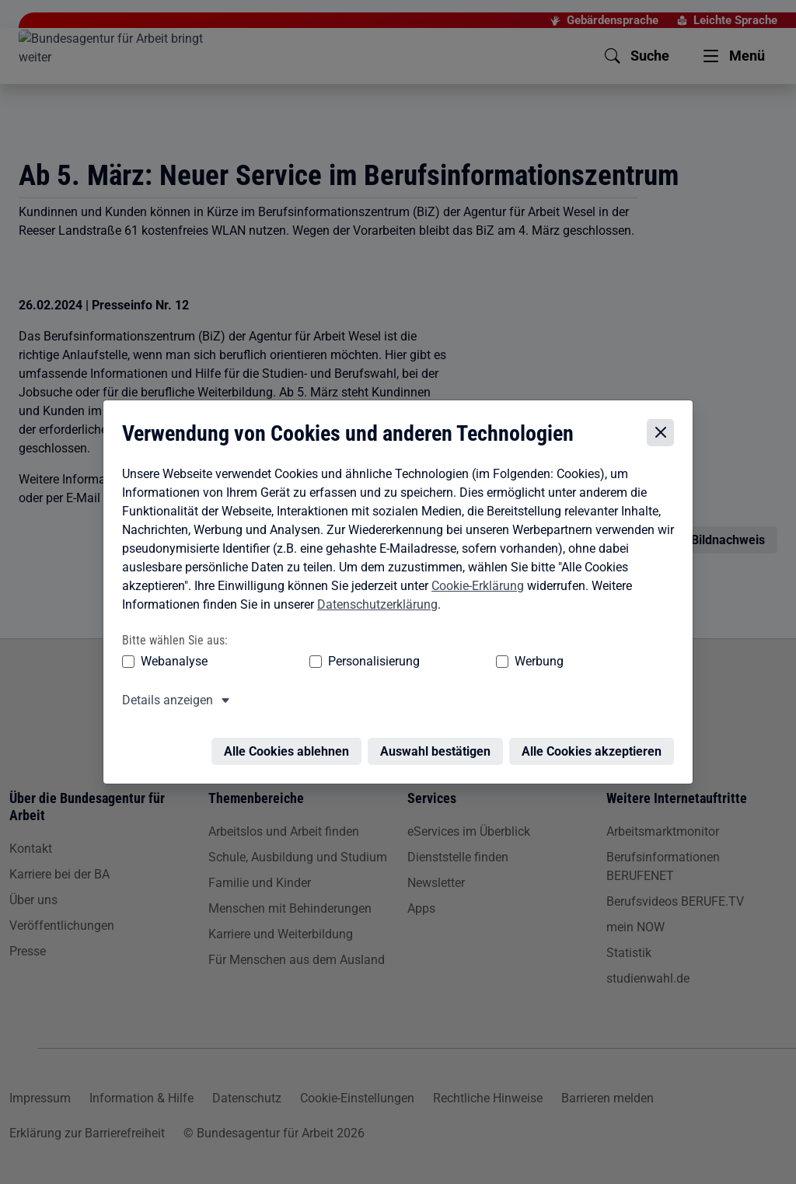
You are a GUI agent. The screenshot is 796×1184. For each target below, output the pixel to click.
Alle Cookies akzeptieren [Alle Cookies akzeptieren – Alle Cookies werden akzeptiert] (595, 742)
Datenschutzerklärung (373, 604)
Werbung (447, 662)
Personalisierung (326, 662)
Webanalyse (170, 662)
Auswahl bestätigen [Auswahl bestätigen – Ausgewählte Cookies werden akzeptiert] (439, 742)
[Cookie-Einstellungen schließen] (664, 432)
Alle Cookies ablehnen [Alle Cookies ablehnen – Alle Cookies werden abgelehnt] (290, 742)
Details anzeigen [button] (163, 700)
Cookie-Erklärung (474, 585)
